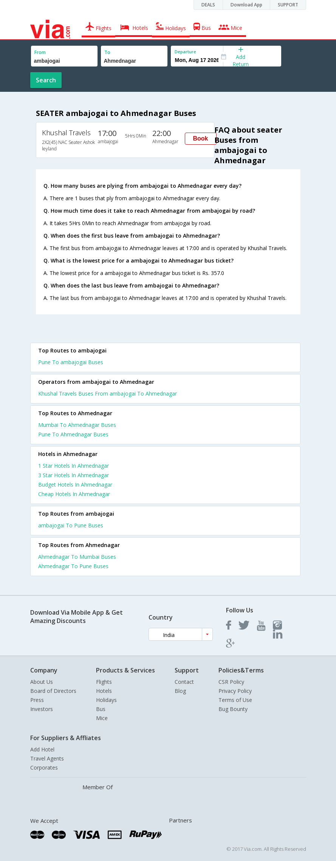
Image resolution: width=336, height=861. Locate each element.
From (40, 52)
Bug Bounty (233, 709)
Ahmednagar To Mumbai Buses (77, 556)
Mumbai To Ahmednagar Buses (77, 424)
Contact (184, 681)
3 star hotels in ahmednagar (73, 475)
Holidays (106, 699)
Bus (100, 709)
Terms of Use (235, 699)
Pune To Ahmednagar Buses (73, 434)
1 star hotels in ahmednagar (73, 465)
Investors (41, 709)
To (107, 52)
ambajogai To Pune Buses (70, 525)
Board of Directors (53, 690)
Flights (104, 681)
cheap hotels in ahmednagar (74, 494)
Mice (102, 718)
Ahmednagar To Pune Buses (73, 566)
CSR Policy (231, 681)
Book (200, 138)
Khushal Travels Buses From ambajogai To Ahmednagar (107, 393)
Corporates (44, 767)
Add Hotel (42, 749)
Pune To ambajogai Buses (70, 362)
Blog (180, 690)
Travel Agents (47, 758)
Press (37, 699)
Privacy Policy (235, 690)
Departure (185, 51)
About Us (41, 681)
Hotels (104, 690)
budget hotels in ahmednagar (75, 484)
